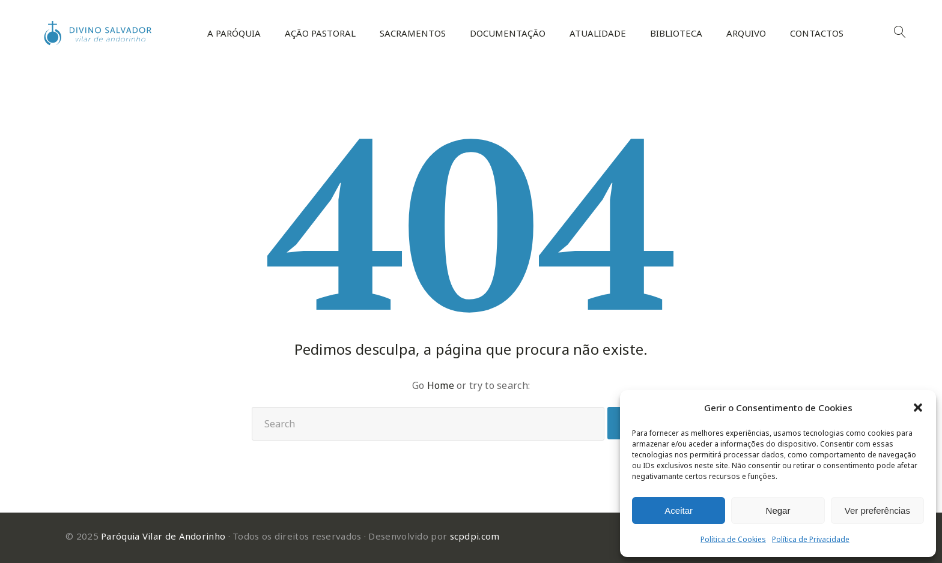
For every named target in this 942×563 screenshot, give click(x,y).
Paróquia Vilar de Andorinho (163, 536)
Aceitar (678, 510)
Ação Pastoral (320, 33)
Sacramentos (413, 33)
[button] (918, 408)
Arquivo (746, 33)
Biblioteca (676, 33)
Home (440, 385)
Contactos (816, 33)
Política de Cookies (733, 539)
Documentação (507, 33)
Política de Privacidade (810, 539)
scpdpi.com (475, 536)
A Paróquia (234, 33)
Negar (778, 510)
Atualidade (598, 33)
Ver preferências (877, 510)
